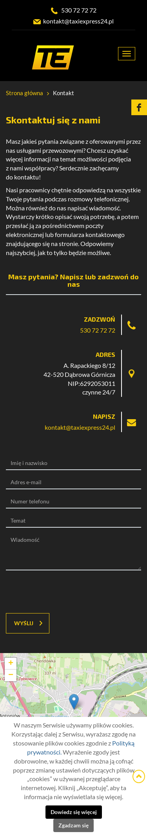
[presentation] (53, 592)
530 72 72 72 (78, 10)
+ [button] (10, 664)
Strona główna (24, 93)
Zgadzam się (73, 825)
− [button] (10, 675)
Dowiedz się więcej (74, 812)
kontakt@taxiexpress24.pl (78, 21)
